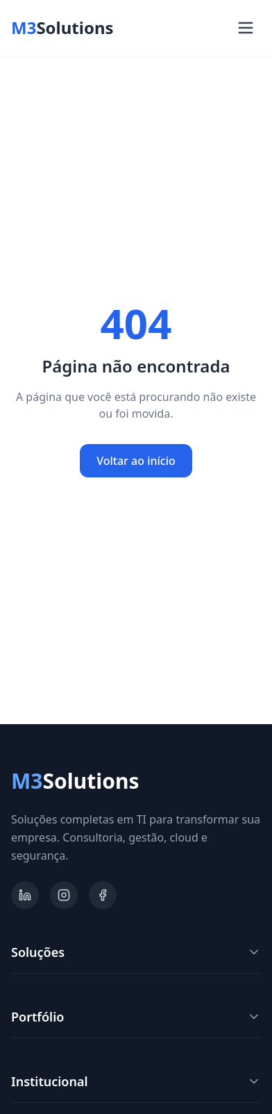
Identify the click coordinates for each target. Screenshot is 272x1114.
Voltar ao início (136, 460)
